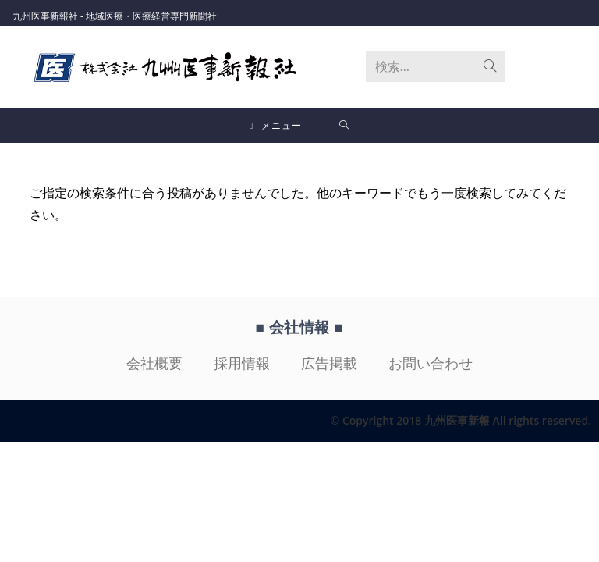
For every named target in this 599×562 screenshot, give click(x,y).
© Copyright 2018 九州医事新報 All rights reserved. (461, 420)
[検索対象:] (344, 125)
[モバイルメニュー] (276, 125)
